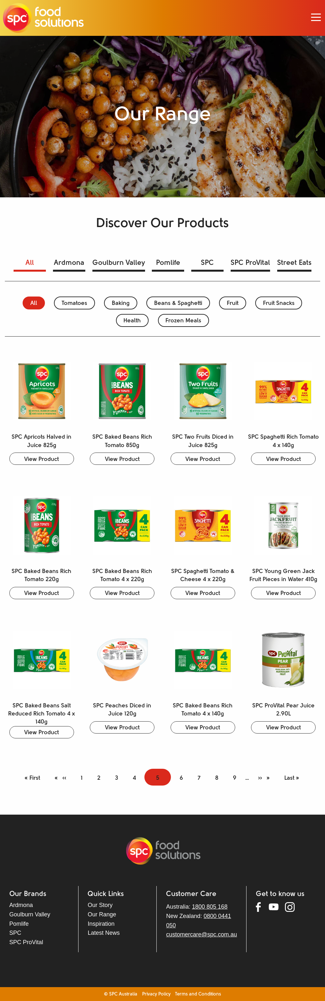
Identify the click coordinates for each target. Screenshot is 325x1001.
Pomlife (168, 263)
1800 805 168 (209, 906)
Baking (121, 303)
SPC (207, 263)
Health (132, 321)
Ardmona (69, 263)
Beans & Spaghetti (178, 303)
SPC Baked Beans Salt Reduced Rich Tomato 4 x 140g (41, 714)
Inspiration (101, 924)
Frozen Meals (183, 321)
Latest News (104, 933)
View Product (41, 459)
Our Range (102, 914)
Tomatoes (74, 303)
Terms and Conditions (198, 994)
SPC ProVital (250, 263)
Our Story (100, 905)
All (30, 263)
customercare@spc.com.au (201, 934)
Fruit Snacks (279, 303)
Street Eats (294, 263)
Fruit (232, 303)
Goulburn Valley (118, 263)
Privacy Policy (156, 994)
